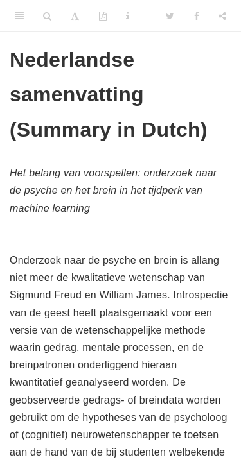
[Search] (47, 16)
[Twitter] (170, 16)
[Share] (222, 16)
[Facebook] (196, 16)
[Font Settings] (75, 16)
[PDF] (102, 16)
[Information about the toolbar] (127, 16)
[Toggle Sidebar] (19, 16)
